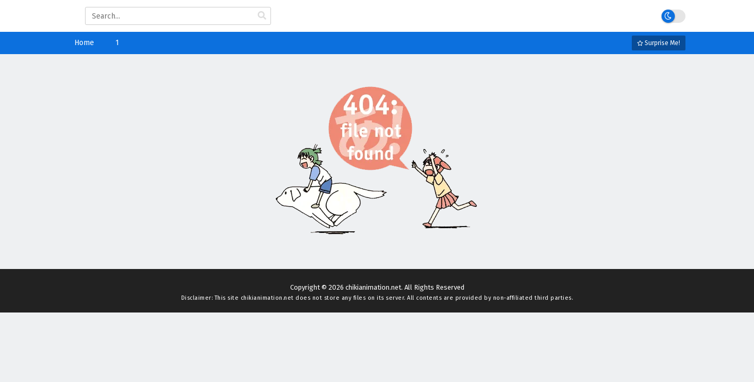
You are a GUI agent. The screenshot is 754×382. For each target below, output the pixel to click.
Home (84, 42)
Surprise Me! (658, 43)
